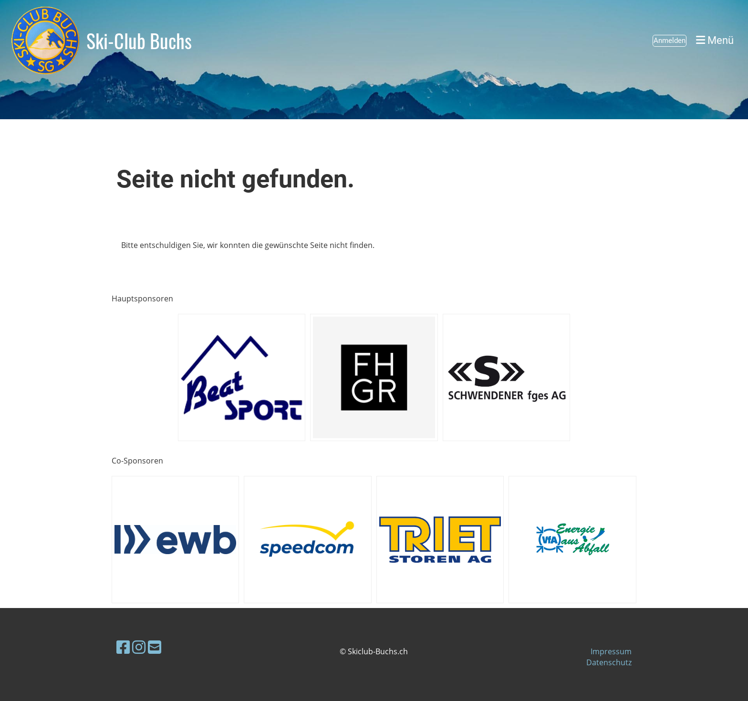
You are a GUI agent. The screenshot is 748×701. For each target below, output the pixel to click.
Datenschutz (609, 662)
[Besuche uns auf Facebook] (123, 647)
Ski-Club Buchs (139, 40)
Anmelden (670, 40)
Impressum (611, 651)
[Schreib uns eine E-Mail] (154, 647)
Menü (715, 40)
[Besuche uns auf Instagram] (138, 647)
